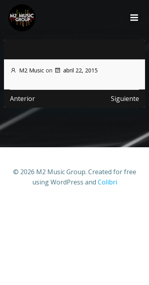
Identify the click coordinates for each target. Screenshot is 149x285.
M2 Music (27, 70)
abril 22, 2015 (76, 70)
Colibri (107, 182)
